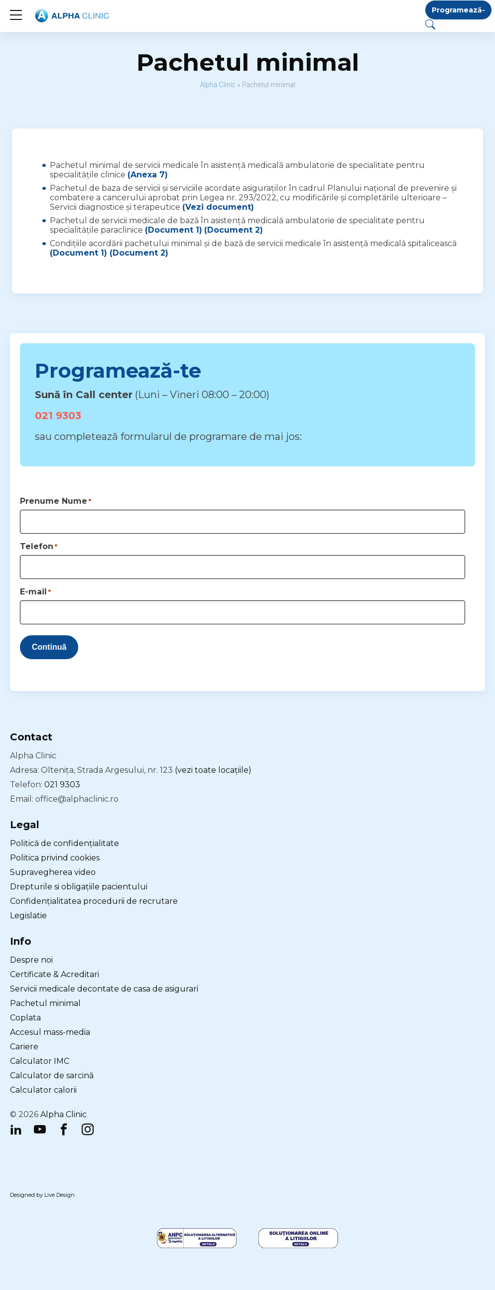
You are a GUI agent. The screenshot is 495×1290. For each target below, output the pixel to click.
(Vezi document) (218, 207)
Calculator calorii (43, 1090)
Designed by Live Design (42, 1194)
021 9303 (58, 416)
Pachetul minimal (45, 1003)
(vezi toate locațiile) (213, 770)
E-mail (35, 591)
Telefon (38, 546)
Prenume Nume (55, 501)
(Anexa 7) (147, 174)
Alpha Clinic (218, 85)
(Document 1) (173, 230)
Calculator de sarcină (52, 1075)
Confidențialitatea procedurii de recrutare (94, 901)
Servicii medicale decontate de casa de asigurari (104, 989)
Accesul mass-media (50, 1032)
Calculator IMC (39, 1061)
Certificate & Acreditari (54, 974)
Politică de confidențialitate (64, 843)
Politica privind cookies (55, 857)
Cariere (24, 1046)
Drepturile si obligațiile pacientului (78, 886)
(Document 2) (233, 230)
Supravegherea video (53, 872)
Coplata (25, 1017)
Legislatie (28, 915)
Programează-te (458, 12)
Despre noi (31, 960)
